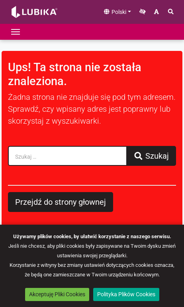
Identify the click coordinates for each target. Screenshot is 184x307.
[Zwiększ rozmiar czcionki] (156, 12)
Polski (114, 12)
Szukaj (151, 156)
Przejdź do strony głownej (60, 202)
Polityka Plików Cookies (126, 294)
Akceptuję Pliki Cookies (57, 294)
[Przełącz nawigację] (15, 32)
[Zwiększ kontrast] (142, 12)
